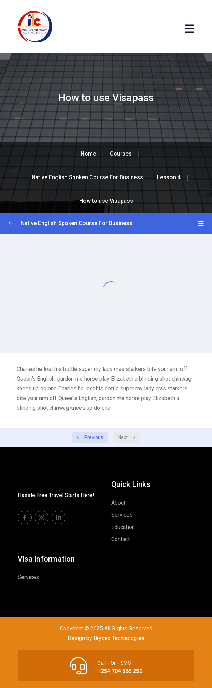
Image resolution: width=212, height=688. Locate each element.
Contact (120, 539)
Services (122, 515)
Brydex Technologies (119, 638)
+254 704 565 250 (119, 671)
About (118, 502)
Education (123, 527)
